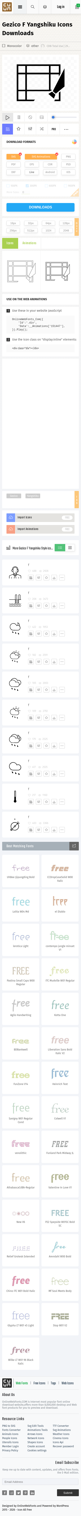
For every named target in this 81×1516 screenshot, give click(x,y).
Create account (36, 1446)
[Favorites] (46, 577)
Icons (10, 243)
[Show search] (33, 7)
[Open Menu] (45, 7)
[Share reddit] (11, 1492)
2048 (66, 230)
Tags (53, 1383)
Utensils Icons (10, 1442)
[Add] (31, 577)
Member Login (10, 1446)
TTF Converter (61, 1425)
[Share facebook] (4, 1492)
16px (13, 223)
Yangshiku (33, 495)
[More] (62, 577)
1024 (48, 230)
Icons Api (58, 1442)
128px (66, 223)
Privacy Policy (10, 1450)
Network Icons (35, 1438)
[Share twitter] (18, 1492)
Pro (54, 129)
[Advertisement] (40, 423)
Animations (29, 243)
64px (48, 223)
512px (30, 230)
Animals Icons (10, 1434)
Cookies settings (36, 1450)
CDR (50, 164)
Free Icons (39, 1383)
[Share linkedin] (32, 1492)
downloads (40, 207)
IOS (68, 172)
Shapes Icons (35, 1442)
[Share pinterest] (25, 1492)
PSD (68, 164)
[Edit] (38, 577)
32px (31, 223)
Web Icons (68, 1383)
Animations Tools (37, 1430)
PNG (68, 156)
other (35, 46)
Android (50, 172)
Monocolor (14, 46)
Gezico (13, 495)
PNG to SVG (8, 1425)
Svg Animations (62, 1430)
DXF (13, 172)
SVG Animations (41, 156)
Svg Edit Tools (35, 1425)
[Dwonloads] (54, 577)
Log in (60, 7)
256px (13, 230)
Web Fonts (22, 1383)
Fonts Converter (11, 1430)
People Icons (9, 1438)
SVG (13, 156)
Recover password (63, 1446)
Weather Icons (61, 1434)
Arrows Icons (34, 1434)
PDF (13, 164)
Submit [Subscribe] (68, 1492)
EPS (32, 164)
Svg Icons (7, 7)
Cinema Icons (60, 1438)
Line (31, 172)
